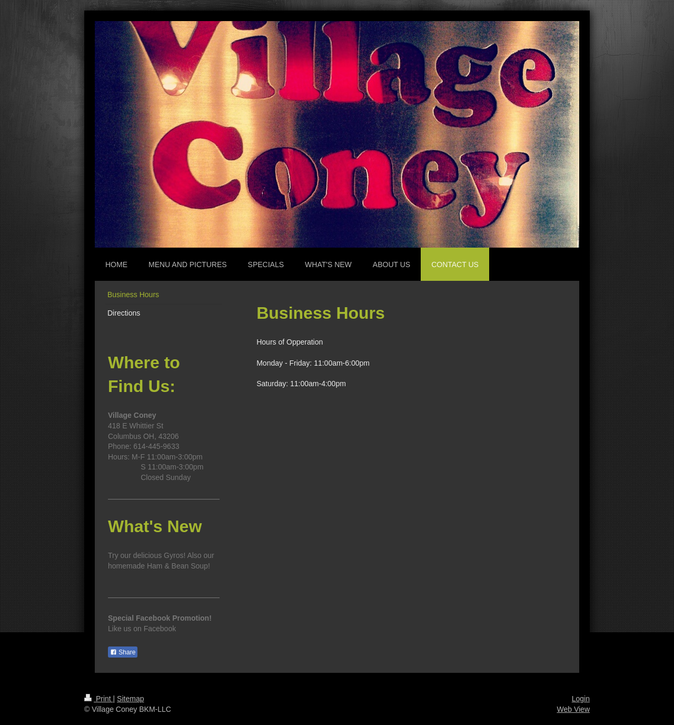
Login (581, 698)
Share (122, 652)
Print (98, 698)
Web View (573, 709)
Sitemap (130, 698)
